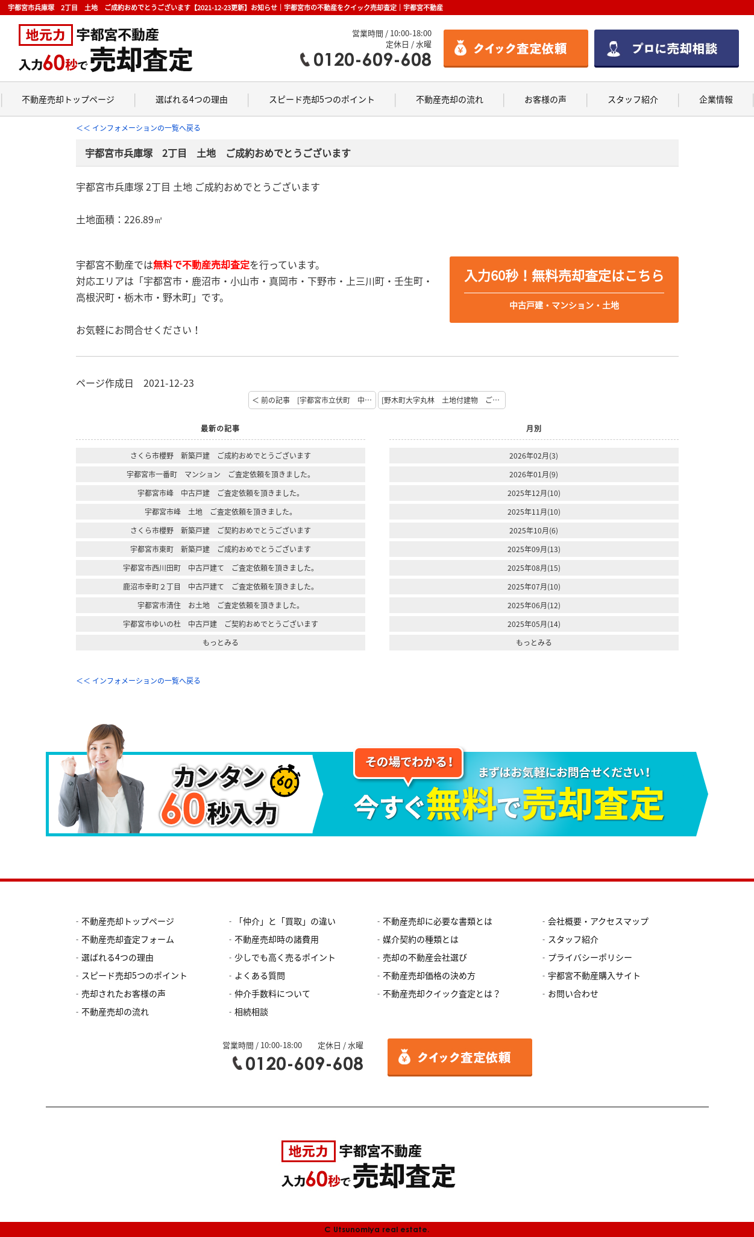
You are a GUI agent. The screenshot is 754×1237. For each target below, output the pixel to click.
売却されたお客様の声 (123, 993)
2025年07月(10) (534, 586)
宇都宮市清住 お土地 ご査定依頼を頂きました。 (220, 605)
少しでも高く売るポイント (285, 957)
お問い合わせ (573, 993)
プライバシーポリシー (590, 957)
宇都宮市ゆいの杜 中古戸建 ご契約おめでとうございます (220, 623)
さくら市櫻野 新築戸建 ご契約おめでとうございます (220, 530)
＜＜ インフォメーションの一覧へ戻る (138, 127)
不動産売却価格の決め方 (429, 975)
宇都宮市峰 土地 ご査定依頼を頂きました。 (221, 511)
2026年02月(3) (533, 455)
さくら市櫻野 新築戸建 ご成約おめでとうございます (220, 455)
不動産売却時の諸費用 (276, 939)
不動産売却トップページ (68, 99)
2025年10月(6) (533, 530)
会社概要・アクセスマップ (598, 921)
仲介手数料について (272, 993)
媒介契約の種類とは (421, 939)
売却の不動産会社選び (425, 957)
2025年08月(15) (534, 567)
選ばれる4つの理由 (192, 99)
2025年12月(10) (534, 493)
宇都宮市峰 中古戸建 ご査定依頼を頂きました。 (220, 493)
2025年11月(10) (534, 511)
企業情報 (716, 99)
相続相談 (251, 1011)
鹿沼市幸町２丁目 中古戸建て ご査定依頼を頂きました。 (220, 586)
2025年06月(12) (534, 605)
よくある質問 (259, 975)
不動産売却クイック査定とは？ (442, 993)
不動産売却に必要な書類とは (437, 921)
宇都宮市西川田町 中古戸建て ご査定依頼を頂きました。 (220, 567)
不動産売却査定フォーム (127, 939)
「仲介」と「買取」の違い (285, 921)
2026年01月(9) (533, 474)
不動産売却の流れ (449, 99)
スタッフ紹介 (633, 99)
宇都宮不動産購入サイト (594, 975)
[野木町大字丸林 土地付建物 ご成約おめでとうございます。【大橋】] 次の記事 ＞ (444, 400)
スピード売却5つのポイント (322, 99)
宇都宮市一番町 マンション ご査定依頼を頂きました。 (221, 474)
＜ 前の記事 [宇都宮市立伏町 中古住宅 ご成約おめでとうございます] (314, 400)
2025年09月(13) (534, 549)
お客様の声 (545, 99)
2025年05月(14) (534, 623)
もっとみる (221, 642)
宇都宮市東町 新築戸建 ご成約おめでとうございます (220, 549)
